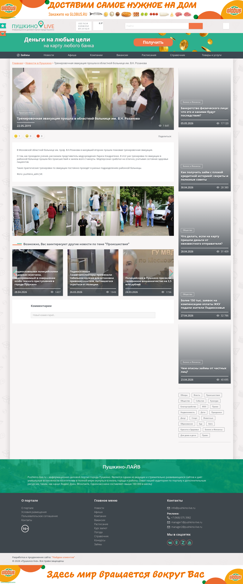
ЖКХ (204, 406)
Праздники (216, 412)
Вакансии (122, 55)
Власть (197, 395)
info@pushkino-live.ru (183, 508)
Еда (200, 423)
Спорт (194, 418)
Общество (187, 230)
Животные (208, 418)
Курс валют (100, 528)
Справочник (177, 55)
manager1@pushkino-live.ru (186, 522)
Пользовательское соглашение (39, 516)
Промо (215, 406)
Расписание (101, 524)
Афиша (72, 55)
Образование (187, 423)
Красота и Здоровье (190, 429)
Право (205, 435)
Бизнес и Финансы (192, 102)
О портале (27, 508)
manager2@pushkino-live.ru (186, 527)
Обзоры (184, 395)
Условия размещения (33, 512)
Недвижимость (188, 412)
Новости (49, 55)
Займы (98, 544)
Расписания (149, 55)
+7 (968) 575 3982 (181, 517)
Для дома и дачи (188, 435)
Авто (210, 423)
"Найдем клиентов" (63, 557)
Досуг (183, 418)
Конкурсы (99, 540)
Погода (98, 532)
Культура (214, 401)
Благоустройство (188, 406)
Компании (96, 55)
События (200, 401)
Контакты (26, 520)
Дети (203, 412)
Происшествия (26, 112)
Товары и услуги (211, 55)
